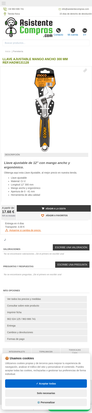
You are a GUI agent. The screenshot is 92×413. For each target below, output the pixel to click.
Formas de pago (16, 339)
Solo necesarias (46, 393)
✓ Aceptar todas (46, 383)
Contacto (58, 32)
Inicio (8, 51)
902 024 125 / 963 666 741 (21, 319)
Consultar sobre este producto (23, 305)
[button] (85, 70)
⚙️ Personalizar (46, 402)
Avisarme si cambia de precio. (23, 230)
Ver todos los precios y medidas (24, 299)
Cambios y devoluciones (20, 332)
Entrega (11, 325)
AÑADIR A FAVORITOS (54, 215)
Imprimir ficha (14, 312)
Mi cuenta (73, 32)
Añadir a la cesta (54, 208)
